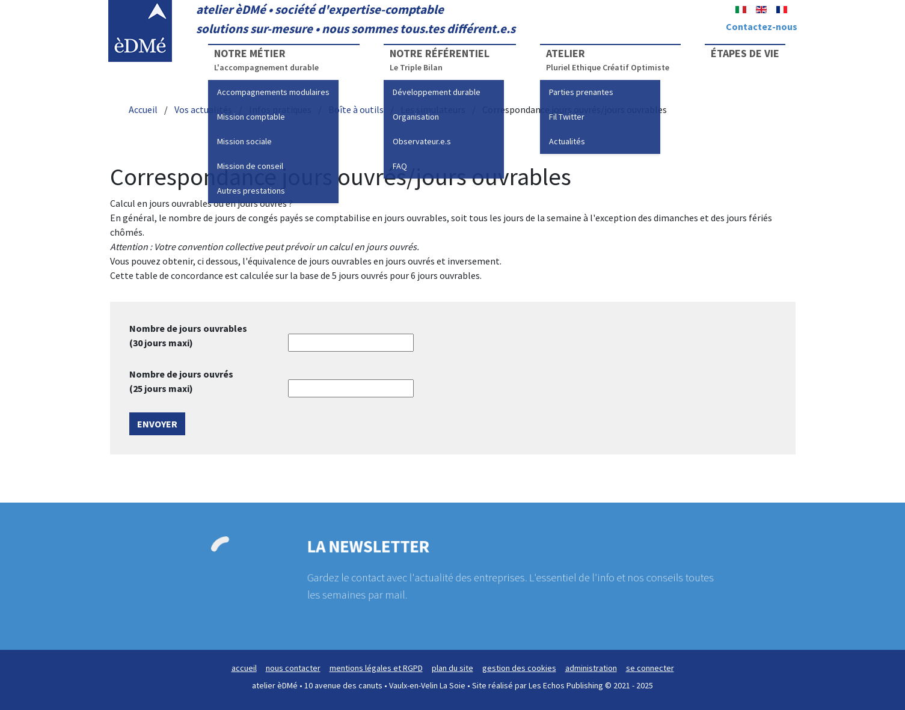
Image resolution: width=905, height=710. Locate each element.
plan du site (452, 668)
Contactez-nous (761, 26)
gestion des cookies (519, 668)
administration (591, 668)
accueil (244, 668)
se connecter (650, 668)
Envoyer (157, 424)
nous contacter (293, 668)
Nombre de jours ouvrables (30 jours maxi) (188, 335)
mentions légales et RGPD (376, 668)
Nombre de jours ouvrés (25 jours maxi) (181, 381)
